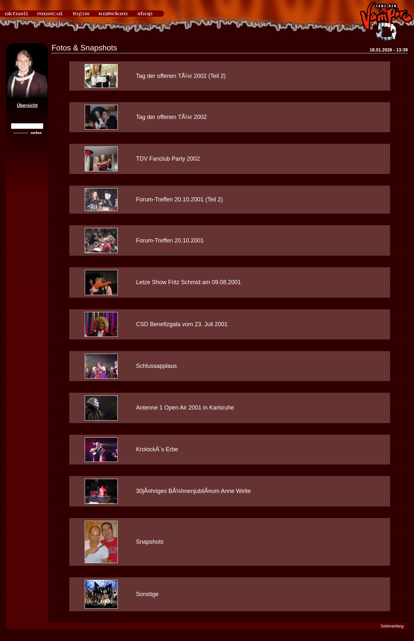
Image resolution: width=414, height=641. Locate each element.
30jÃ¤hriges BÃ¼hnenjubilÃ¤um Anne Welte (193, 491)
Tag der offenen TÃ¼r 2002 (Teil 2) (181, 76)
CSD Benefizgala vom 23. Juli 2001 (182, 324)
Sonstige (147, 594)
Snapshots (150, 542)
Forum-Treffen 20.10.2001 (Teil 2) (179, 199)
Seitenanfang (392, 626)
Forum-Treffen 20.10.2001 (170, 240)
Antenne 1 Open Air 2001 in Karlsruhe (185, 407)
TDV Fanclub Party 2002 (168, 158)
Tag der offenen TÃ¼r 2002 (171, 117)
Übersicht (27, 105)
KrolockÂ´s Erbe (157, 449)
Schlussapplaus (156, 366)
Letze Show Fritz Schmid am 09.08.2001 (188, 282)
